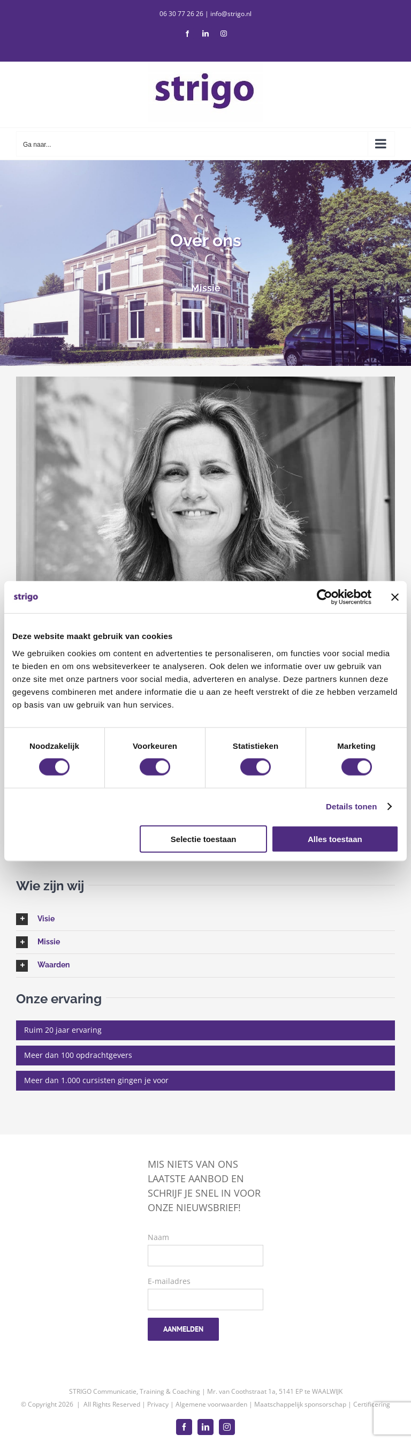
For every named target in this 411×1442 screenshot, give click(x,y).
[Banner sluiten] (395, 597)
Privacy (158, 1404)
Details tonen (351, 806)
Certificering (371, 1404)
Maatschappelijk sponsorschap (300, 1404)
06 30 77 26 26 (181, 13)
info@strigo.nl (231, 13)
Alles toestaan (335, 838)
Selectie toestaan (204, 838)
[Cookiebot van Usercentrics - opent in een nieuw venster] (324, 597)
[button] (205, 919)
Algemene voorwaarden (211, 1404)
